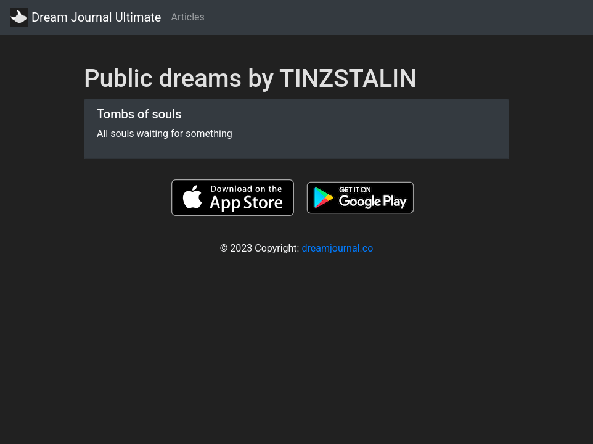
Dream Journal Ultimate (85, 17)
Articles (187, 17)
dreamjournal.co (337, 248)
